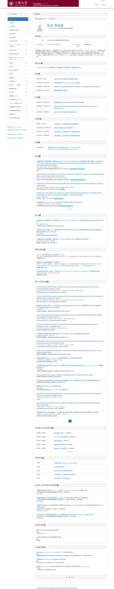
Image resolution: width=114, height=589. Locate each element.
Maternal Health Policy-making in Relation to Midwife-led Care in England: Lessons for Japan (65, 374)
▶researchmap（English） (16, 138)
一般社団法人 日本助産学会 (62, 478)
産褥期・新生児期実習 (60, 448)
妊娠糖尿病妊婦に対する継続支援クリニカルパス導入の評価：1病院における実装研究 (62, 497)
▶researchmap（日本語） (15, 134)
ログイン (103, 1)
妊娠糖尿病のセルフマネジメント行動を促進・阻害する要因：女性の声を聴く (60, 202)
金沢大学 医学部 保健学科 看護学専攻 (65, 112)
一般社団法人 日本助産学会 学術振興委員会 (67, 131)
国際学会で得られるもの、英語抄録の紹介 (49, 386)
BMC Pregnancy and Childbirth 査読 (47, 530)
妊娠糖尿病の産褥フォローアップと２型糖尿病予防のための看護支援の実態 (59, 358)
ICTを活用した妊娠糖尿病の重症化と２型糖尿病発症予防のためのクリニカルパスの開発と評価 (65, 514)
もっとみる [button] (70, 209)
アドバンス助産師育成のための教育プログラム (51, 254)
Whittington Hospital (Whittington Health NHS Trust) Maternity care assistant (77, 86)
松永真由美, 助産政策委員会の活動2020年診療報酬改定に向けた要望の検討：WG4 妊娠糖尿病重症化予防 (68, 380)
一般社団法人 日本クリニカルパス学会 (65, 463)
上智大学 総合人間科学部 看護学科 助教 (66, 79)
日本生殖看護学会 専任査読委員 (63, 127)
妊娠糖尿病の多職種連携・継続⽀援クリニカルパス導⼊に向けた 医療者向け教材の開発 (63, 333)
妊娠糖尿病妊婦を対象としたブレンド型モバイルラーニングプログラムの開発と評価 (62, 490)
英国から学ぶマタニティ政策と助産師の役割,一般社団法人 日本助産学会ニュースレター (63, 566)
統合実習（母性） (59, 433)
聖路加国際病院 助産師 (61, 90)
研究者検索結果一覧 (40, 19)
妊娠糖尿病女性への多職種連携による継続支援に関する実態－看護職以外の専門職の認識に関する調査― (68, 412)
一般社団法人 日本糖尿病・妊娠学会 (65, 474)
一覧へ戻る (70, 577)
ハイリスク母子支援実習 (61, 437)
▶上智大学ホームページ (15, 127)
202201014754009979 (53, 44)
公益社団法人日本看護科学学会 (63, 470)
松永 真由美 (55, 25)
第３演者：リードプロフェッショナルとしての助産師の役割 (55, 552)
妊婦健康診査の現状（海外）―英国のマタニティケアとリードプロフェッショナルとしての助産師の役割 (68, 271)
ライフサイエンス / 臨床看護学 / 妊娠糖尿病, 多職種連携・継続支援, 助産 (59, 67)
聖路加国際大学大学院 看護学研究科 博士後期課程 (69, 102)
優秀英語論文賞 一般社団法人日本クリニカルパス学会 (64, 147)
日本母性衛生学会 (59, 466)
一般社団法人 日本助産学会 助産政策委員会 (67, 135)
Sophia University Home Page (17, 130)
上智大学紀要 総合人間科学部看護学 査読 (49, 537)
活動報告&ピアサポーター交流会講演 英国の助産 (51, 559)
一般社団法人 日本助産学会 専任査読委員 (66, 124)
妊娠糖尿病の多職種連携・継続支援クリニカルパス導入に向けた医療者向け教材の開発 (63, 239)
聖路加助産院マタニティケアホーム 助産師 (67, 82)
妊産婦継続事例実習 (60, 444)
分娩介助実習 (58, 440)
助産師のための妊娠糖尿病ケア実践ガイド (49, 262)
